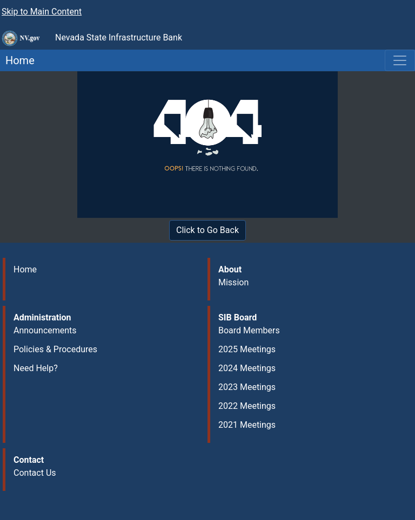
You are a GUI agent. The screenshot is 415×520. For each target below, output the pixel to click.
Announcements (45, 330)
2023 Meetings (247, 387)
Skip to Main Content (42, 11)
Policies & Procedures (55, 349)
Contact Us (35, 473)
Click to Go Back (207, 230)
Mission (233, 282)
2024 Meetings (247, 368)
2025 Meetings (247, 349)
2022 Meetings (247, 406)
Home (17, 60)
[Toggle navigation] (400, 60)
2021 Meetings (247, 425)
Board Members (249, 330)
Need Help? (36, 368)
